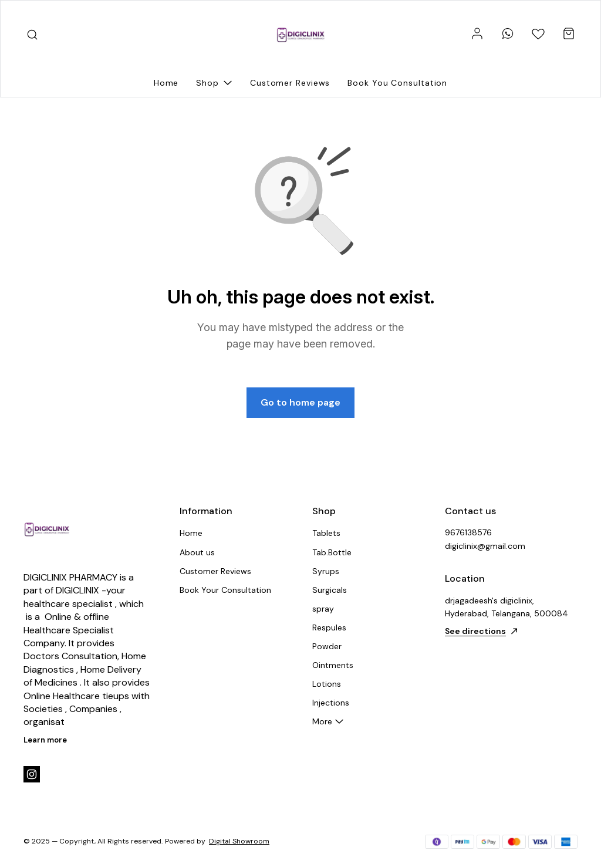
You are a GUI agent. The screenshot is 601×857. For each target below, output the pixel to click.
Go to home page (300, 402)
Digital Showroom (239, 841)
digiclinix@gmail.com (485, 546)
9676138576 (468, 532)
